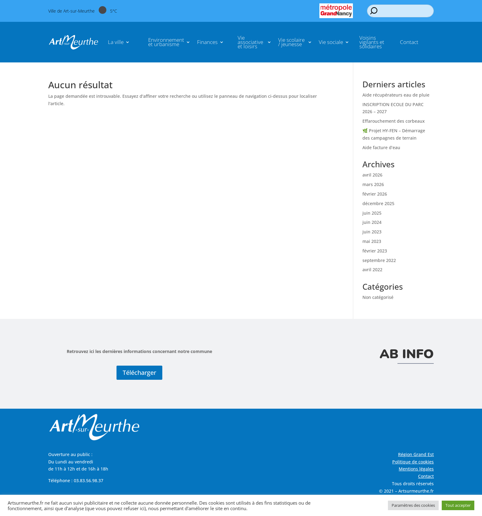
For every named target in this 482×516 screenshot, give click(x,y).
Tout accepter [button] (458, 505)
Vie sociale (331, 42)
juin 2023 (371, 232)
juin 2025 (371, 213)
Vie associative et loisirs (250, 42)
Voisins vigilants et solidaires (371, 42)
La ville (116, 42)
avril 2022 (372, 269)
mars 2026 (373, 184)
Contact (409, 42)
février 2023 (374, 251)
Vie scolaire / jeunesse (291, 42)
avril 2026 (372, 175)
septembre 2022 (379, 260)
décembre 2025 (378, 203)
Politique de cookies (413, 462)
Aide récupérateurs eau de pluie (395, 95)
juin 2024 (371, 222)
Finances (207, 42)
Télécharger (139, 372)
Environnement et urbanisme (166, 42)
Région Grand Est (416, 454)
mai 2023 (371, 241)
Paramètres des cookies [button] (413, 505)
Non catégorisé (377, 297)
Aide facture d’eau (381, 147)
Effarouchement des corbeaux (393, 121)
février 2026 (374, 194)
